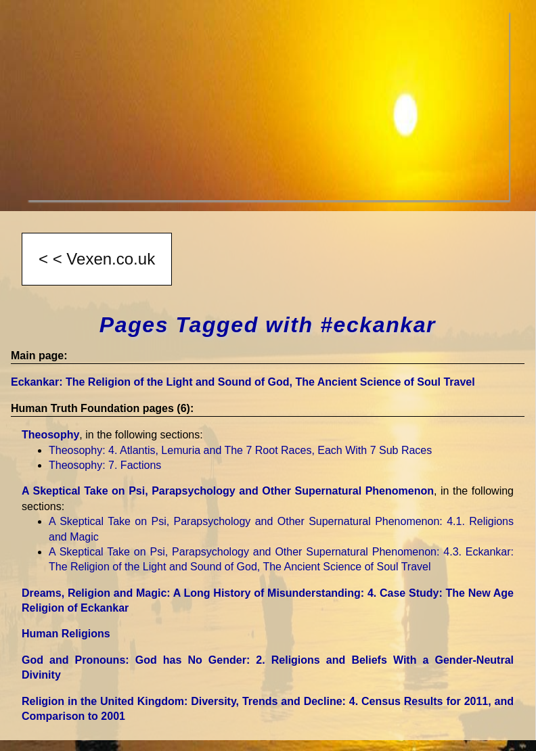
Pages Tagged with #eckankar (267, 325)
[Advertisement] (268, 105)
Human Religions (66, 633)
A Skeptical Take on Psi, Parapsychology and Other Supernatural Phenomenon (228, 491)
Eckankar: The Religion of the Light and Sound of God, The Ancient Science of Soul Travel (243, 382)
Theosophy (50, 434)
